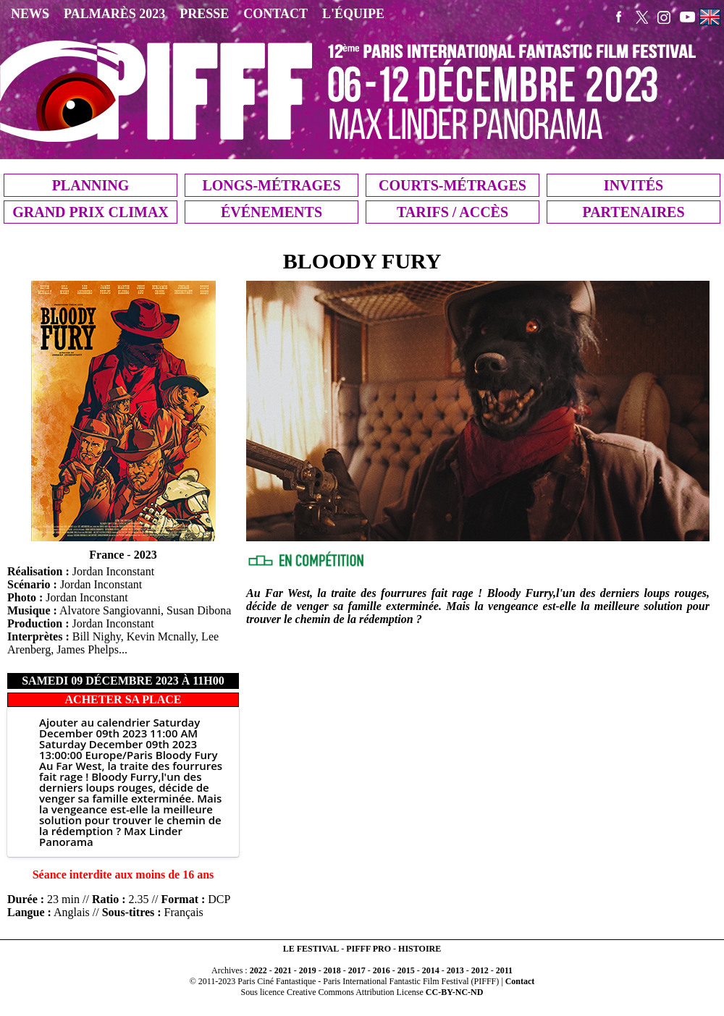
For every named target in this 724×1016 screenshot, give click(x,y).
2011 (504, 970)
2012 (480, 970)
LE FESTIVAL (311, 949)
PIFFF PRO (368, 949)
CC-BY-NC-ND (455, 992)
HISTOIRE (419, 949)
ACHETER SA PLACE (123, 699)
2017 (357, 970)
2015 (406, 970)
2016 (381, 970)
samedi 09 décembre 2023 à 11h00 (123, 680)
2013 (455, 970)
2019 (307, 970)
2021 (283, 970)
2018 (332, 970)
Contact (520, 981)
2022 (258, 970)
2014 (430, 970)
